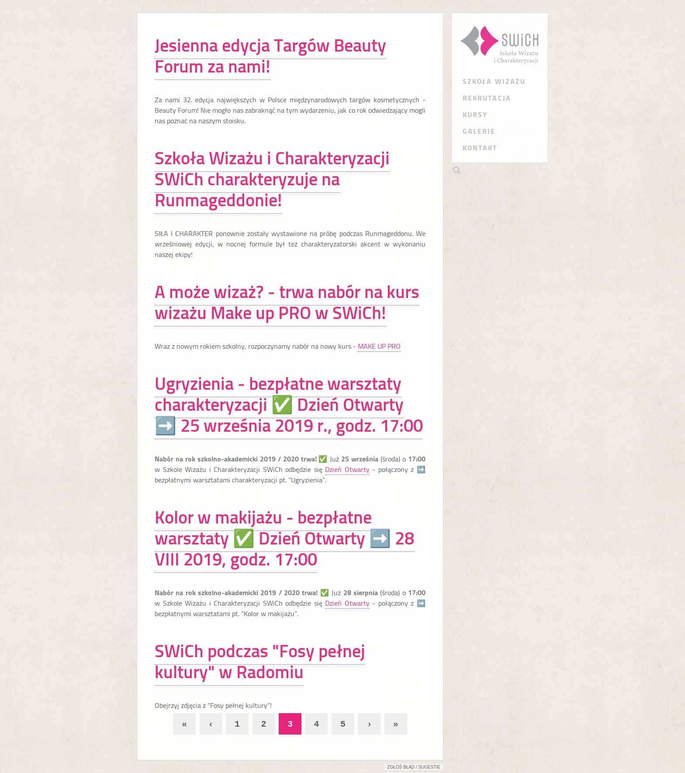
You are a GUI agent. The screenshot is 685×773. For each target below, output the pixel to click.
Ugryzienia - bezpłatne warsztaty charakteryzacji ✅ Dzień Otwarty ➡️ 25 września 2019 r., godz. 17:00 (289, 404)
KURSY (475, 114)
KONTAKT (480, 147)
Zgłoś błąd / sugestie (413, 767)
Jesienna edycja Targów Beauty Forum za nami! (270, 56)
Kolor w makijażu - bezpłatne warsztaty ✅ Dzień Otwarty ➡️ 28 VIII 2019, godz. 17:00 (284, 538)
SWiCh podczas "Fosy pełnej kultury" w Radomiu (260, 661)
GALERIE (479, 131)
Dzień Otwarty (347, 469)
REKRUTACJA (487, 98)
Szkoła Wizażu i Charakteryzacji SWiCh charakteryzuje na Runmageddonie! (272, 179)
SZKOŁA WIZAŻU (494, 81)
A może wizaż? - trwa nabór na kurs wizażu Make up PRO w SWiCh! (287, 302)
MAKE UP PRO (379, 346)
